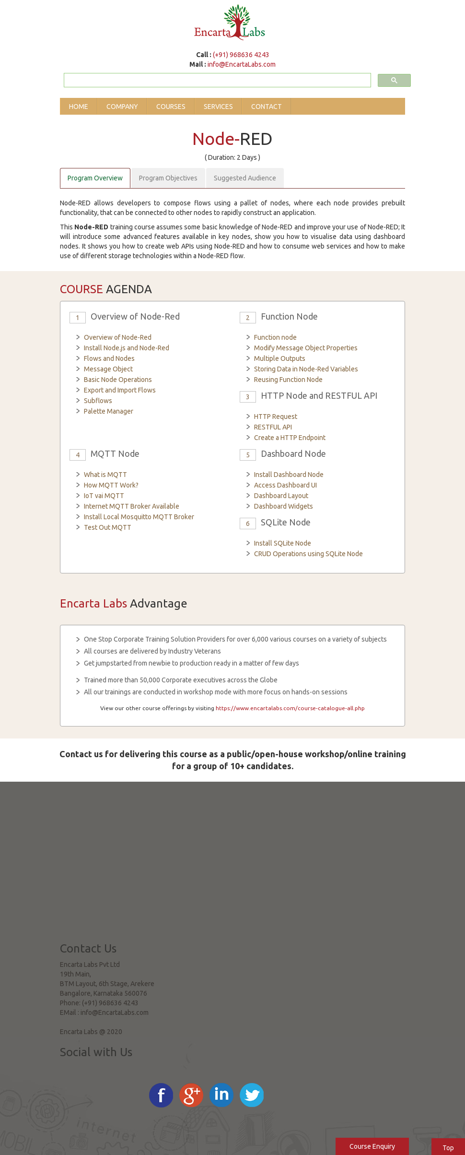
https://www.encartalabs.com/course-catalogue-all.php (290, 708)
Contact (266, 106)
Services (218, 106)
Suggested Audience (245, 178)
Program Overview (95, 178)
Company (122, 106)
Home (78, 106)
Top (448, 1148)
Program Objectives (168, 178)
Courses (171, 106)
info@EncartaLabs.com (242, 64)
